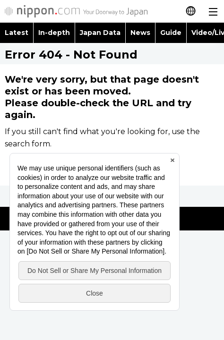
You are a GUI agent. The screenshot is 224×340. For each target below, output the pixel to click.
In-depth (54, 32)
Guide (170, 32)
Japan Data (100, 32)
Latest (16, 32)
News (140, 32)
